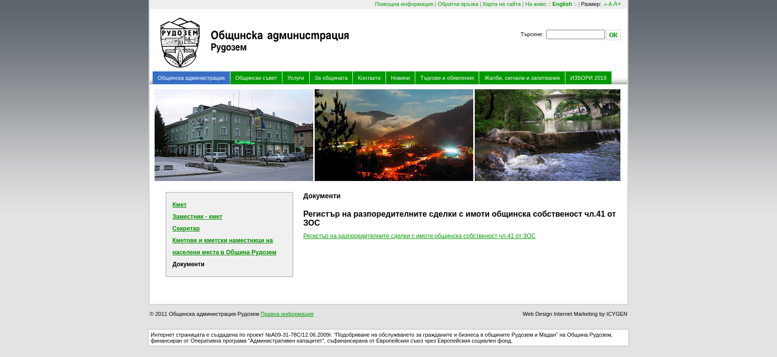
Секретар (186, 228)
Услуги (295, 78)
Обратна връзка (458, 4)
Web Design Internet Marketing (560, 314)
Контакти (369, 78)
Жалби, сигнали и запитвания (521, 78)
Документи (188, 264)
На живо (535, 4)
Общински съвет (256, 78)
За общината (331, 78)
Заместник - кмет (197, 216)
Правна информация (287, 314)
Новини (400, 78)
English (562, 4)
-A (605, 4)
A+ (617, 3)
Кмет (179, 204)
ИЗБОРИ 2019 (588, 78)
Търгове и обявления (447, 78)
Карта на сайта (502, 4)
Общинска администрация (191, 78)
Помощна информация (404, 4)
